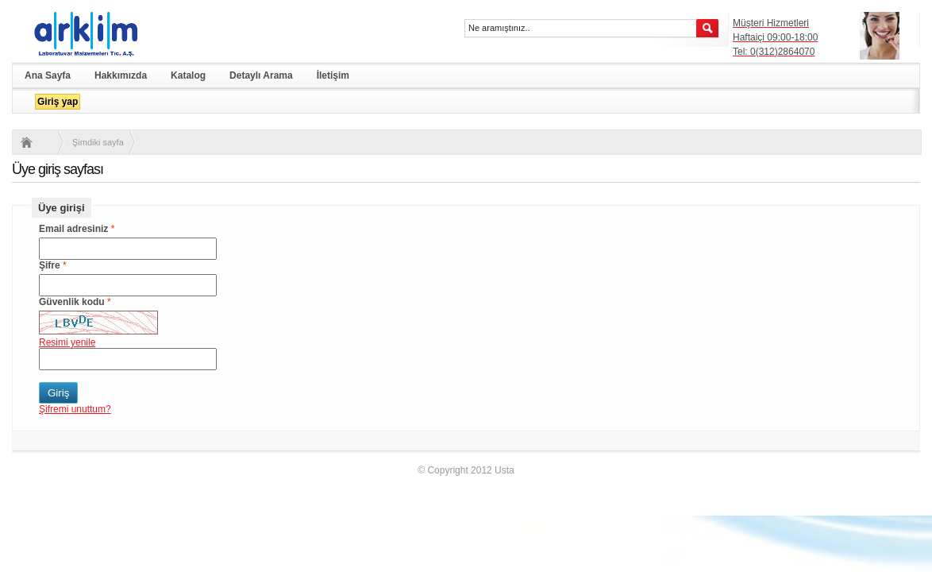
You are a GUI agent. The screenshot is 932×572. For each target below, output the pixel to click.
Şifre (49, 265)
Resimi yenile (67, 342)
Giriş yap (57, 101)
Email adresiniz (73, 228)
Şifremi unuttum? (75, 409)
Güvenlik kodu (72, 301)
